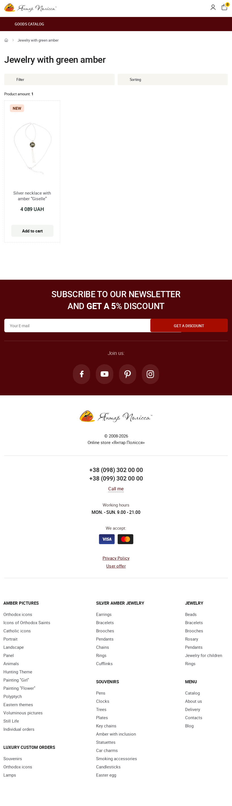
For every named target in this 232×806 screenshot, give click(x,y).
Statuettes (106, 742)
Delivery (192, 710)
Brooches (105, 631)
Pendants (105, 639)
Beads (191, 615)
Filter (16, 79)
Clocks (102, 701)
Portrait (10, 639)
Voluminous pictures (23, 713)
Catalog (192, 693)
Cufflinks (104, 664)
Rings (101, 656)
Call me (115, 489)
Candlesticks (108, 767)
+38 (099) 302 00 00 (116, 479)
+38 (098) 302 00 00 (116, 471)
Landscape (13, 647)
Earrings (104, 615)
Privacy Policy (116, 558)
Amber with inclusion (116, 734)
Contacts (193, 718)
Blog (189, 726)
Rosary (191, 639)
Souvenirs (12, 759)
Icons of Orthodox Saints (26, 623)
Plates (102, 718)
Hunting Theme (17, 672)
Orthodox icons (17, 615)
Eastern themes (18, 705)
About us (193, 701)
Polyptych (12, 697)
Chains (102, 647)
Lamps (9, 775)
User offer (116, 567)
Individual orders (18, 729)
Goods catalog (24, 24)
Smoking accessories (116, 759)
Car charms (107, 751)
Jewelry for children (203, 656)
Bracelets (105, 623)
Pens (100, 693)
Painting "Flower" (19, 688)
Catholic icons (17, 631)
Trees (101, 710)
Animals (11, 664)
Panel (8, 656)
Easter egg (106, 775)
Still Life (11, 721)
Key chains (106, 726)
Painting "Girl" (16, 680)
